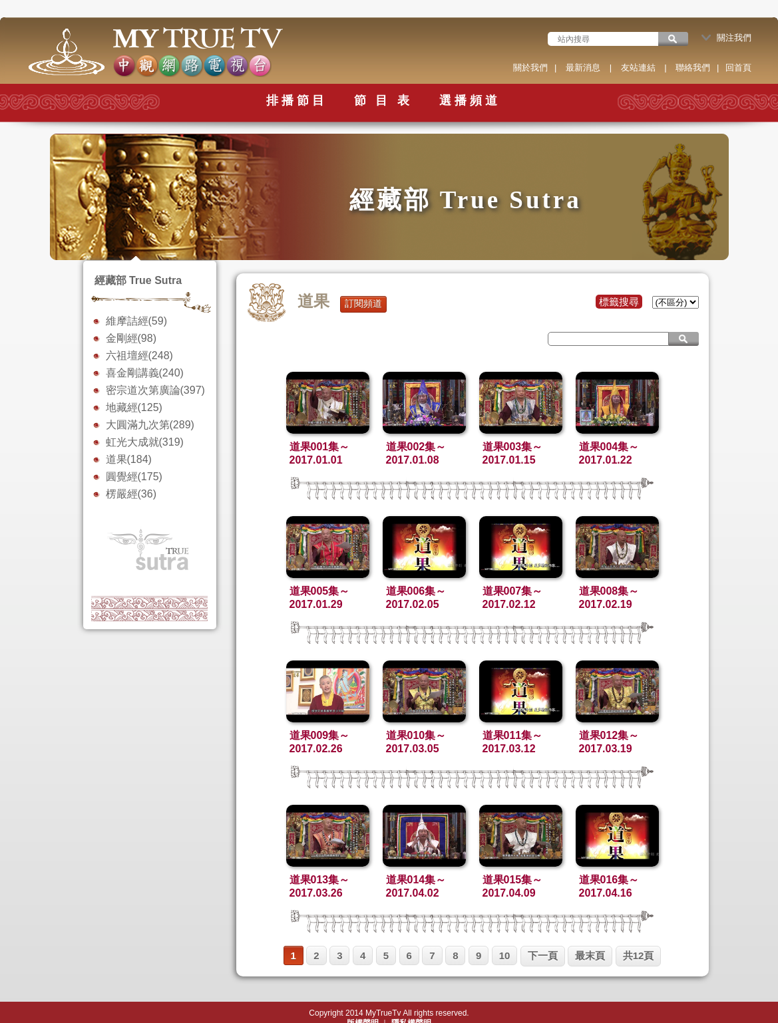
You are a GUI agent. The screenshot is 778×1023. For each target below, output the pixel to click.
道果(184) (129, 459)
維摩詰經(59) (136, 321)
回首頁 (738, 68)
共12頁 (638, 955)
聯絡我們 (693, 68)
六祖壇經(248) (139, 355)
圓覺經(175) (134, 476)
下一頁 (543, 955)
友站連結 (638, 68)
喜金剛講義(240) (145, 372)
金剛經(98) (131, 338)
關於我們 (530, 68)
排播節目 (296, 100)
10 (504, 955)
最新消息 (583, 68)
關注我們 (726, 38)
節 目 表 (383, 100)
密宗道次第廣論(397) (155, 390)
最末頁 (590, 955)
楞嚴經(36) (131, 494)
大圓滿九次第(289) (150, 424)
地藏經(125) (134, 407)
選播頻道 (469, 100)
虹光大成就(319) (145, 442)
